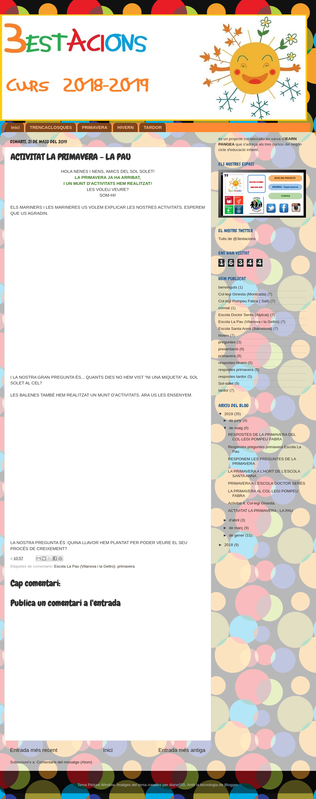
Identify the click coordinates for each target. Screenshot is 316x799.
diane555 (177, 785)
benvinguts (227, 287)
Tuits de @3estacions (237, 239)
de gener (237, 535)
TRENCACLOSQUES (51, 127)
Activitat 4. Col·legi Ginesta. (251, 503)
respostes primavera (235, 369)
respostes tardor (232, 376)
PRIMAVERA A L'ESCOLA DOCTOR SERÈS (266, 483)
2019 (229, 414)
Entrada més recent (33, 750)
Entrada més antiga (181, 750)
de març (236, 528)
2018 (229, 545)
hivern (223, 335)
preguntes (227, 342)
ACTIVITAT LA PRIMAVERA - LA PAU (260, 510)
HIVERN (125, 127)
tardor (223, 390)
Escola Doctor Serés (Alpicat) (243, 315)
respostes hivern (232, 363)
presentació (228, 349)
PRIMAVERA (94, 127)
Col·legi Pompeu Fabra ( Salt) (243, 301)
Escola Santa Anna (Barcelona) (245, 328)
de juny (235, 420)
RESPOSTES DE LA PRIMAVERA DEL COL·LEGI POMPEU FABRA (262, 436)
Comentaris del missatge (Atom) (64, 762)
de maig (236, 428)
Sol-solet (226, 383)
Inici (15, 127)
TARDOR (153, 127)
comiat (224, 308)
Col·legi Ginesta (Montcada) (242, 294)
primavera (126, 566)
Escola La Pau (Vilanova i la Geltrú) (84, 566)
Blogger (231, 785)
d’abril (234, 520)
